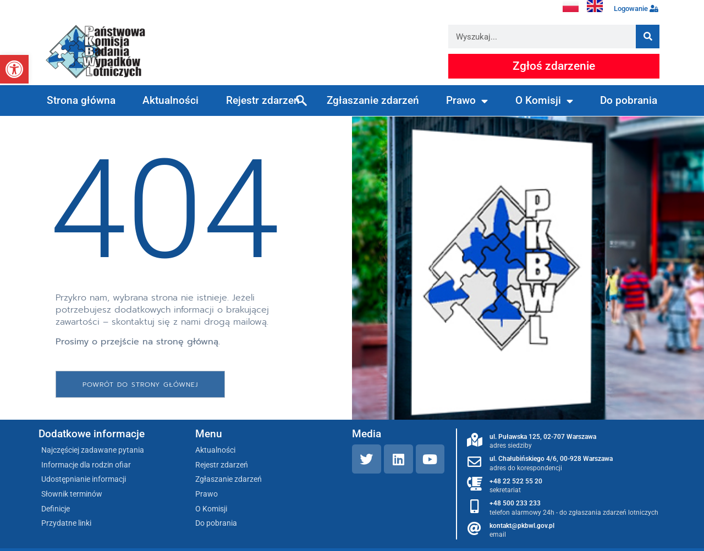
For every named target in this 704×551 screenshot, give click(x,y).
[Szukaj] (647, 36)
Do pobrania (628, 100)
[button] (14, 69)
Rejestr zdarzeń (263, 100)
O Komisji (544, 101)
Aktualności (170, 100)
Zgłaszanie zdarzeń (373, 100)
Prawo (467, 101)
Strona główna (81, 100)
